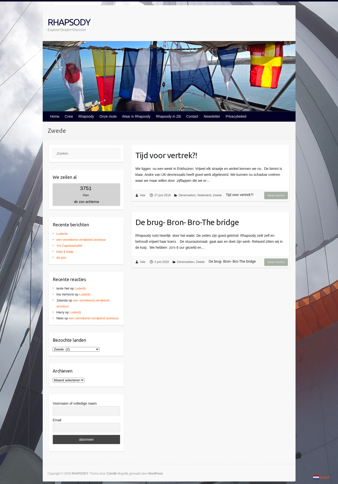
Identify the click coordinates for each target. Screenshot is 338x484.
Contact (192, 116)
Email (57, 420)
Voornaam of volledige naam (75, 403)
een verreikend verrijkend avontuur (81, 240)
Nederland (204, 195)
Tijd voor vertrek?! (166, 155)
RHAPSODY (69, 22)
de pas (61, 257)
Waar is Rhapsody (136, 116)
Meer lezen (276, 195)
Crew (69, 116)
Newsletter (212, 116)
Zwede (217, 195)
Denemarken (187, 195)
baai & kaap (65, 251)
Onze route (108, 116)
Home (54, 116)
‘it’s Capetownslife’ (69, 245)
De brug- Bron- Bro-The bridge (187, 222)
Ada (142, 195)
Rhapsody (86, 116)
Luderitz (62, 234)
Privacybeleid (235, 116)
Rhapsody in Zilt (168, 116)
